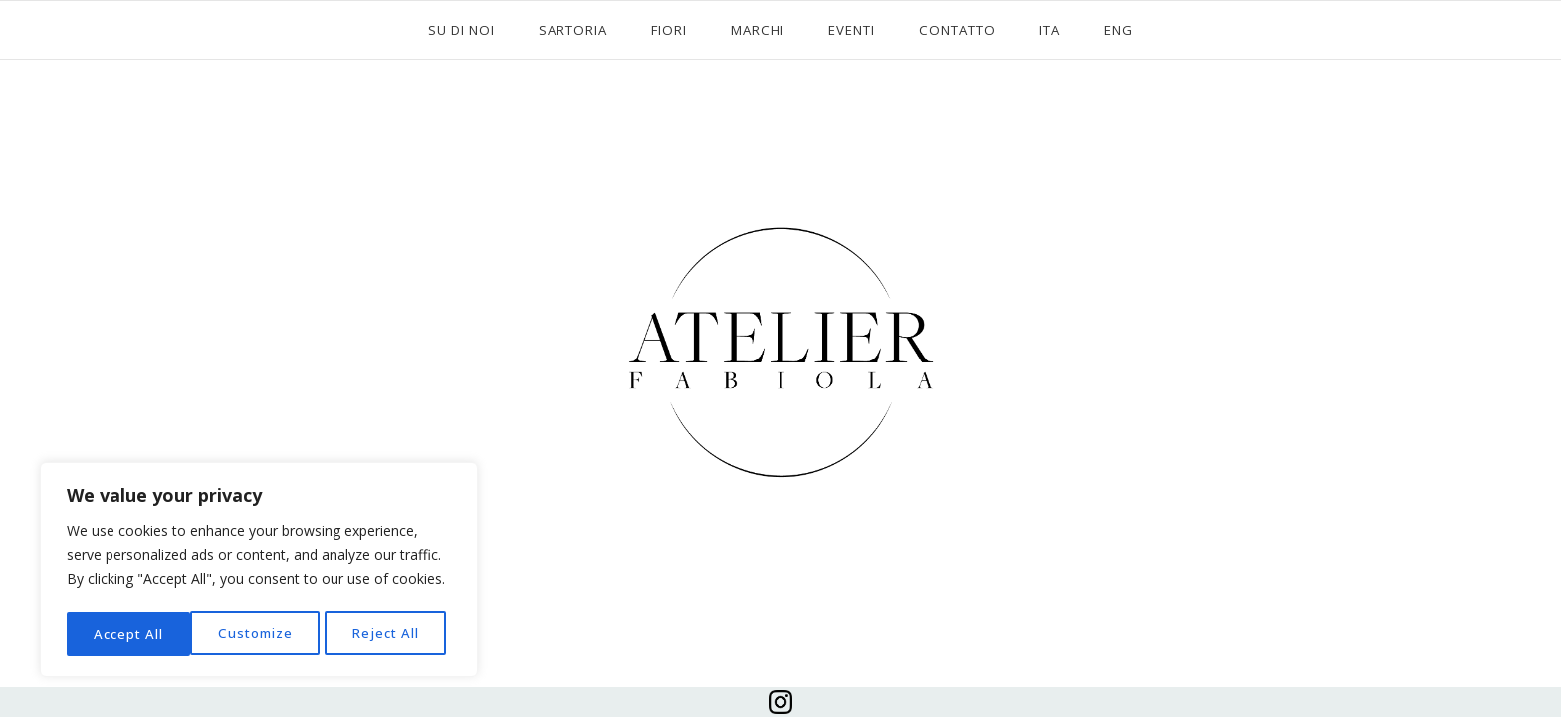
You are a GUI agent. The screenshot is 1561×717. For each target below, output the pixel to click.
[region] (259, 572)
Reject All (261, 633)
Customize (130, 633)
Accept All (390, 633)
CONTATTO (957, 30)
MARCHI (757, 30)
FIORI (669, 30)
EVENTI (851, 30)
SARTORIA (573, 30)
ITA (1049, 30)
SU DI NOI (461, 30)
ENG (1118, 30)
